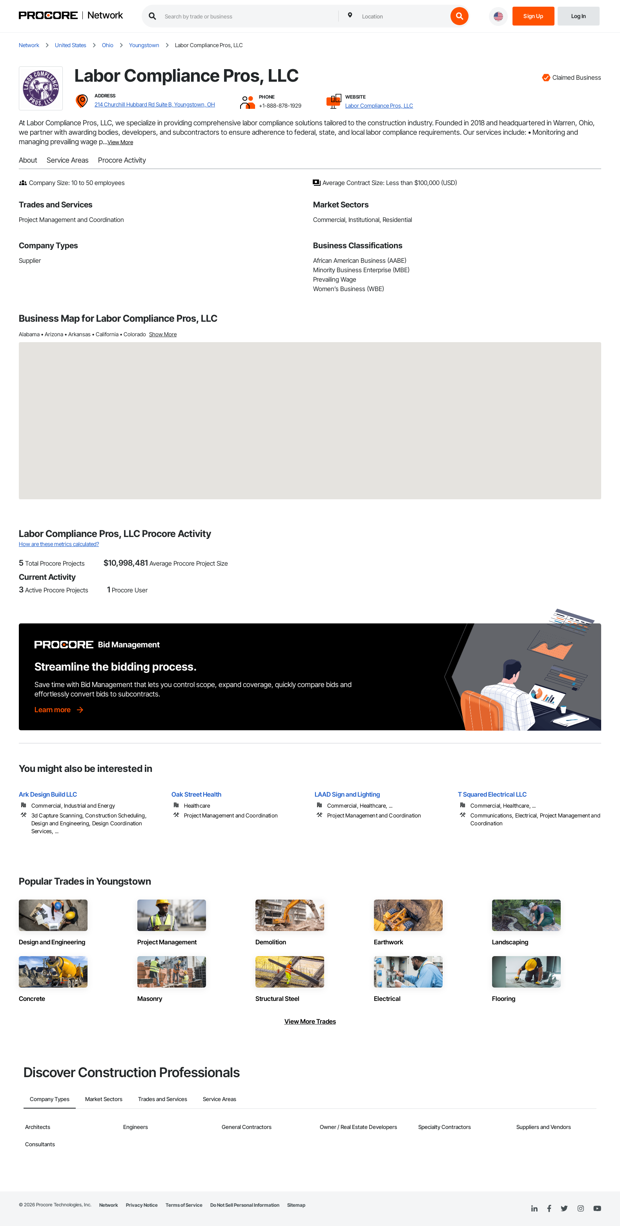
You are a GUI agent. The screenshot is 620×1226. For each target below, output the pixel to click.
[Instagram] (580, 1209)
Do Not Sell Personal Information (244, 1205)
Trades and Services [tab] (162, 1099)
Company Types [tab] (49, 1099)
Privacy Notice (142, 1205)
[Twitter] (564, 1208)
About (28, 160)
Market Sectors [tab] (103, 1099)
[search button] (459, 16)
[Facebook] (549, 1209)
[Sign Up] (533, 15)
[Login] (579, 15)
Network (105, 15)
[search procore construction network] (248, 16)
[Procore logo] (48, 16)
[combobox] (403, 16)
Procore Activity (122, 160)
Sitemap (296, 1205)
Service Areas (68, 160)
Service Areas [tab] (219, 1099)
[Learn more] (60, 710)
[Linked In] (534, 1208)
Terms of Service (184, 1205)
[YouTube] (597, 1209)
